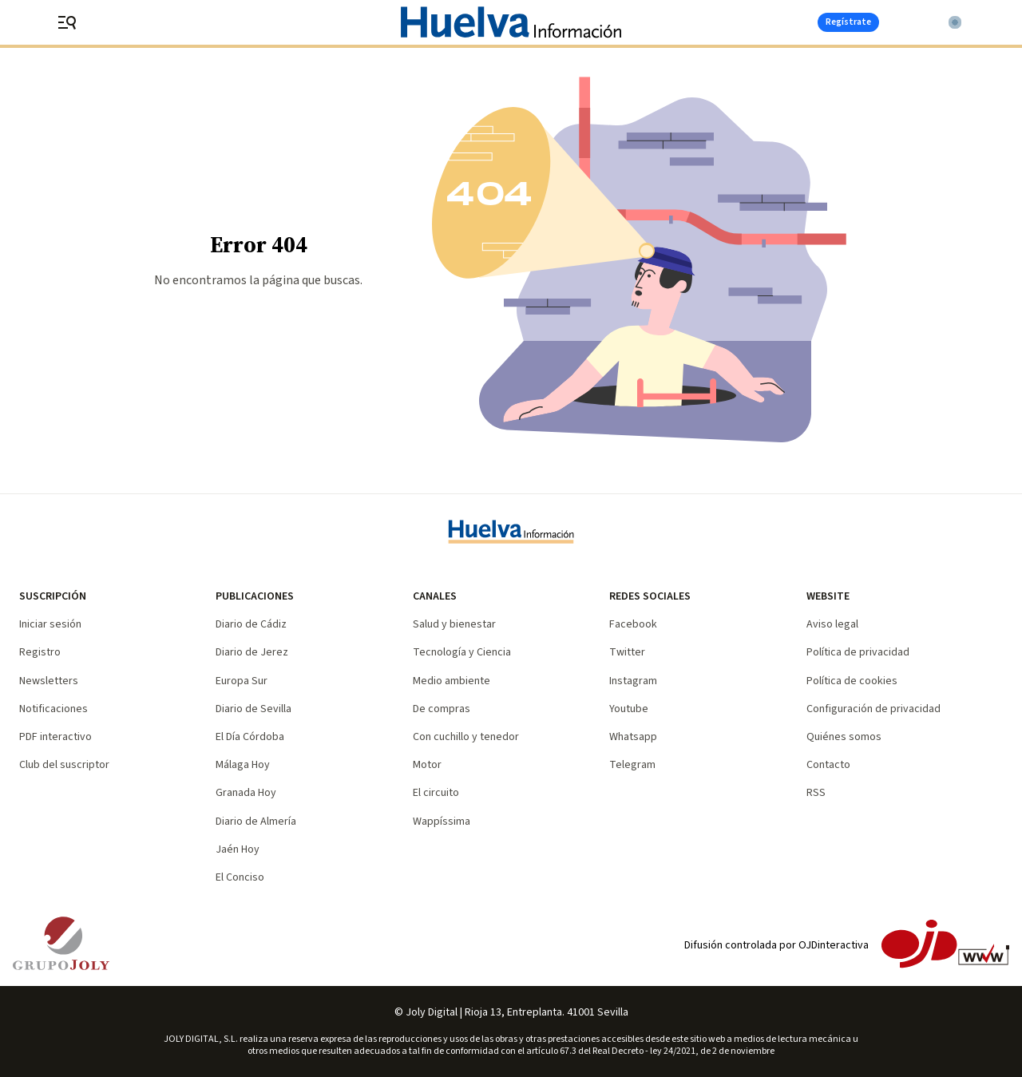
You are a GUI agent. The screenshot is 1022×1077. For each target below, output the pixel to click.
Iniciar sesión (50, 624)
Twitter (627, 652)
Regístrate (848, 22)
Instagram (633, 681)
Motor (427, 765)
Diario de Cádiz (251, 624)
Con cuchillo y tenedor (466, 737)
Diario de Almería (256, 822)
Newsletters (48, 681)
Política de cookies (851, 681)
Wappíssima (441, 822)
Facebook (633, 624)
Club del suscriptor (64, 765)
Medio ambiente (451, 681)
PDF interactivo (55, 737)
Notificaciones (53, 709)
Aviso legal (832, 624)
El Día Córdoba (250, 737)
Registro (40, 652)
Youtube (628, 709)
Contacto (828, 765)
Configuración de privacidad (873, 709)
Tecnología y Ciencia (462, 652)
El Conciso (240, 877)
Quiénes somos (843, 737)
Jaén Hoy (237, 849)
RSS (816, 793)
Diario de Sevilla (253, 709)
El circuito (436, 793)
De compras (441, 709)
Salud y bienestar (454, 624)
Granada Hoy (246, 793)
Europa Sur (241, 681)
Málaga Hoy (243, 765)
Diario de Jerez (252, 652)
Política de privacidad (857, 652)
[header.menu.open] (77, 22)
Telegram (632, 765)
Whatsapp (633, 737)
